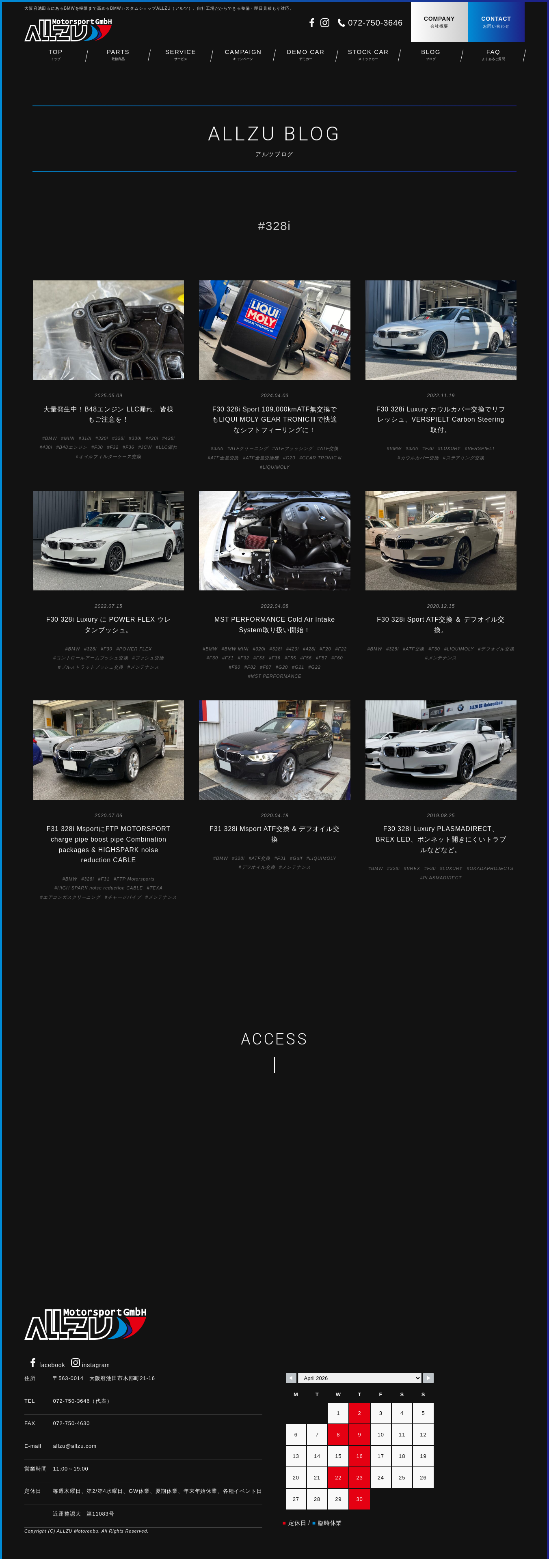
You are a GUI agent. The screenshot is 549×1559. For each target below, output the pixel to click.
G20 (290, 457)
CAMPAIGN (243, 57)
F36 (129, 447)
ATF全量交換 (224, 457)
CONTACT (496, 22)
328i (120, 438)
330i (136, 438)
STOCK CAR (368, 57)
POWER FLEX (135, 648)
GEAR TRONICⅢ (322, 457)
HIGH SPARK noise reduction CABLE (100, 887)
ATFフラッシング (294, 448)
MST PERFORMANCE (276, 676)
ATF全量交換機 (262, 457)
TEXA (156, 887)
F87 (267, 667)
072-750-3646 (375, 22)
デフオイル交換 (497, 648)
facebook (46, 1365)
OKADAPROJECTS (491, 868)
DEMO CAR (305, 57)
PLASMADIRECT (442, 877)
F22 (342, 648)
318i (86, 438)
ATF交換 (329, 448)
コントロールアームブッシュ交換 (92, 657)
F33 (260, 657)
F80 (235, 667)
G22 (315, 667)
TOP (55, 57)
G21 (299, 667)
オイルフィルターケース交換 (110, 456)
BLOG (431, 57)
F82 (251, 667)
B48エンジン (73, 447)
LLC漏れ (168, 447)
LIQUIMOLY (276, 467)
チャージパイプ (124, 897)
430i (47, 447)
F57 (323, 657)
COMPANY (439, 22)
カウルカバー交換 (419, 457)
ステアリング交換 (465, 457)
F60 (338, 657)
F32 (114, 447)
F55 (291, 657)
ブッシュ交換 (149, 657)
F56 (307, 657)
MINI (69, 438)
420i (153, 438)
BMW (51, 438)
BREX (413, 868)
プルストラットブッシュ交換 (92, 667)
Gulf (298, 858)
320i (103, 438)
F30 (98, 447)
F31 (229, 657)
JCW (146, 447)
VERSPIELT (481, 448)
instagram (90, 1365)
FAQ (493, 57)
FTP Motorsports (136, 878)
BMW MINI (237, 648)
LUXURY (450, 448)
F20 (326, 648)
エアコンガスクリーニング (72, 897)
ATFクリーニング (249, 448)
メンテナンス (144, 667)
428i (170, 438)
